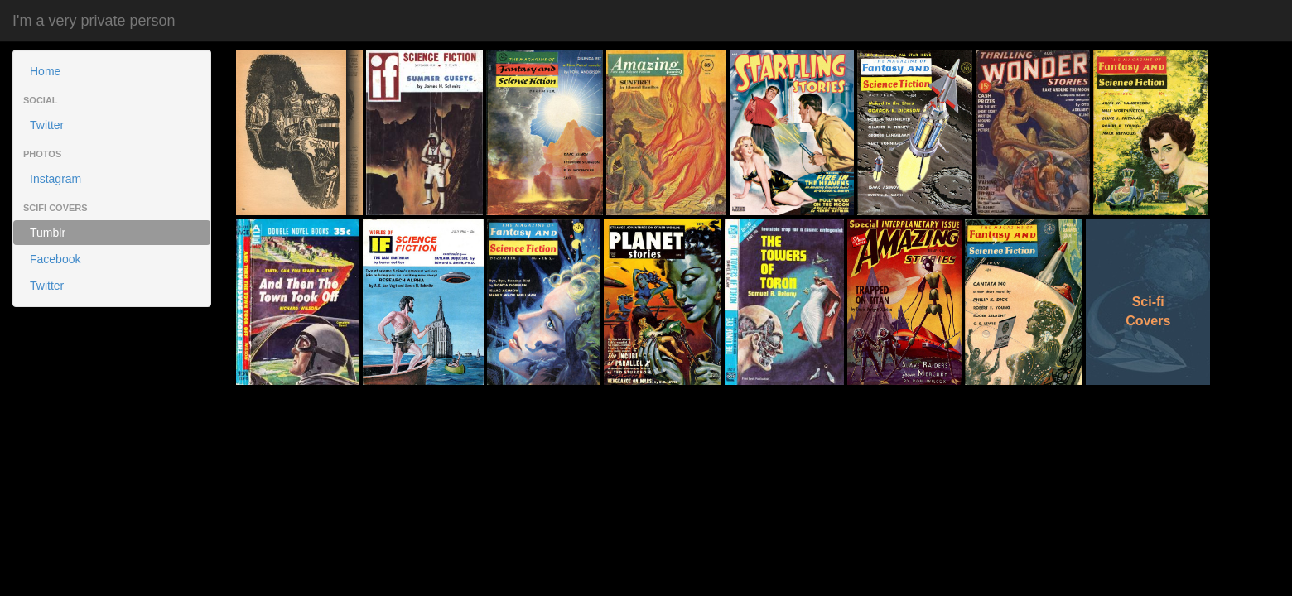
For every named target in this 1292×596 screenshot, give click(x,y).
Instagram (55, 178)
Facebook (55, 259)
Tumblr (47, 232)
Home (45, 71)
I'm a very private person (94, 20)
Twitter (47, 125)
